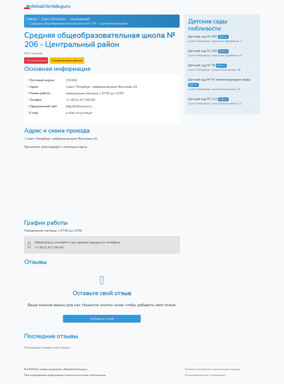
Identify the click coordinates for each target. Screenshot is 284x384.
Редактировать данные (67, 60)
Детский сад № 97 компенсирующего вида (219, 79)
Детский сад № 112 (202, 99)
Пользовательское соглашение (205, 375)
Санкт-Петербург (53, 18)
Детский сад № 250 (202, 36)
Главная (31, 18)
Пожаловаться (36, 60)
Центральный (80, 18)
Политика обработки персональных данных (212, 369)
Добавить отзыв (102, 319)
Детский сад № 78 (201, 65)
